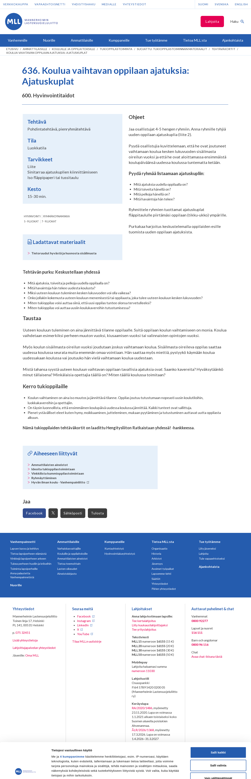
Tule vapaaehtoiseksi (212, 558)
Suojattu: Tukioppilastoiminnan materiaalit (172, 49)
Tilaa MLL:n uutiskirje (86, 641)
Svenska (222, 4)
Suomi (203, 4)
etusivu (12, 49)
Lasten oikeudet (67, 568)
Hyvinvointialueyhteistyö (120, 553)
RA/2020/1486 (142, 708)
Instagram (84, 621)
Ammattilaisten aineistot (49, 465)
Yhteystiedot (134, 4)
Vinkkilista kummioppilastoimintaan (57, 473)
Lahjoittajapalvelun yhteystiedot (34, 647)
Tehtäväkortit (223, 49)
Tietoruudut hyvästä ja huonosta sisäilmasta (63, 253)
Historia (156, 553)
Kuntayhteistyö (114, 548)
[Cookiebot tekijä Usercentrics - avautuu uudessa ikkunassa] (25, 771)
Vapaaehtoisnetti (50, 4)
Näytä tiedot (209, 771)
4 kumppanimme (72, 723)
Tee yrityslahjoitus (144, 629)
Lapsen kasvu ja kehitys (24, 548)
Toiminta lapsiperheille (24, 568)
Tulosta (97, 513)
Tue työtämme (209, 541)
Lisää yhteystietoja (25, 640)
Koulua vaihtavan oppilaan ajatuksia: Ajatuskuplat (46, 52)
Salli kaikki (218, 719)
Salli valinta (218, 731)
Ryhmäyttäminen (43, 478)
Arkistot (157, 558)
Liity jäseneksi (207, 548)
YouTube (83, 634)
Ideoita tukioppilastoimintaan (53, 469)
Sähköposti (73, 513)
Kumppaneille (115, 541)
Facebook (34, 513)
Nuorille (16, 585)
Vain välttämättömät (218, 744)
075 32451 (22, 632)
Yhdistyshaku (83, 4)
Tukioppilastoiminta (116, 49)
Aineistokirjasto (67, 573)
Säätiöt (156, 578)
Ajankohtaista (209, 566)
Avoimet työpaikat (163, 568)
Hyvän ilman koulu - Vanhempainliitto (60, 482)
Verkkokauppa (15, 4)
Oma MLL (32, 655)
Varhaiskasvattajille (69, 548)
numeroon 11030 (143, 671)
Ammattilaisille (35, 49)
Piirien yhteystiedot (164, 588)
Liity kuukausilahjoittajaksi (150, 625)
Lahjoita (212, 21)
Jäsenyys (157, 563)
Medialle (109, 4)
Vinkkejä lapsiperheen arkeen (28, 558)
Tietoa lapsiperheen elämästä (28, 553)
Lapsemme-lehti (161, 573)
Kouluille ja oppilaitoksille (73, 49)
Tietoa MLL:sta (163, 541)
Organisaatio (159, 548)
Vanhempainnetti (22, 541)
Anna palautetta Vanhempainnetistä (22, 575)
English (241, 4)
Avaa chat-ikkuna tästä (206, 656)
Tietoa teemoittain (69, 563)
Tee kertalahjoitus (144, 621)
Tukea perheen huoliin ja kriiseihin (30, 563)
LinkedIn (83, 625)
